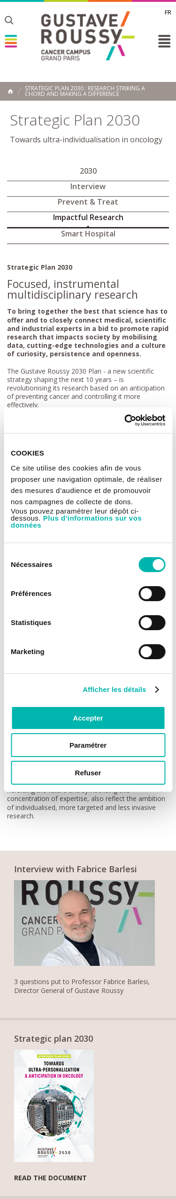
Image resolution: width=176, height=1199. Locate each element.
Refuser (88, 773)
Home (10, 91)
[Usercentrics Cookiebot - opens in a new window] (125, 420)
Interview (88, 186)
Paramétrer (88, 745)
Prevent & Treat (88, 202)
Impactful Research (88, 217)
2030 (88, 171)
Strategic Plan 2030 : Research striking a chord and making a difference (85, 91)
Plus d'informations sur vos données (76, 521)
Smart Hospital (88, 233)
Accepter (88, 718)
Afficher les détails (114, 689)
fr (168, 12)
